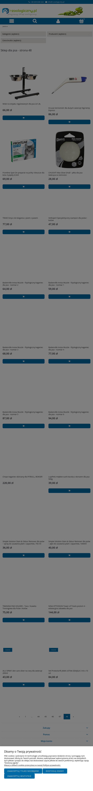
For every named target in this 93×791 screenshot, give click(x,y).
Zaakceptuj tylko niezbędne (23, 771)
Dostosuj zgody (55, 771)
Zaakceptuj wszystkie (19, 776)
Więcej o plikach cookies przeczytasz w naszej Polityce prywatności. (32, 765)
